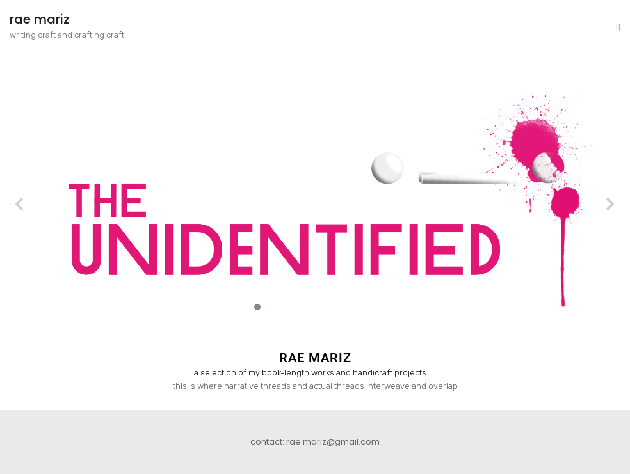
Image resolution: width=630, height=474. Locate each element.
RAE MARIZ (315, 357)
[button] (315, 204)
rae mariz (40, 19)
